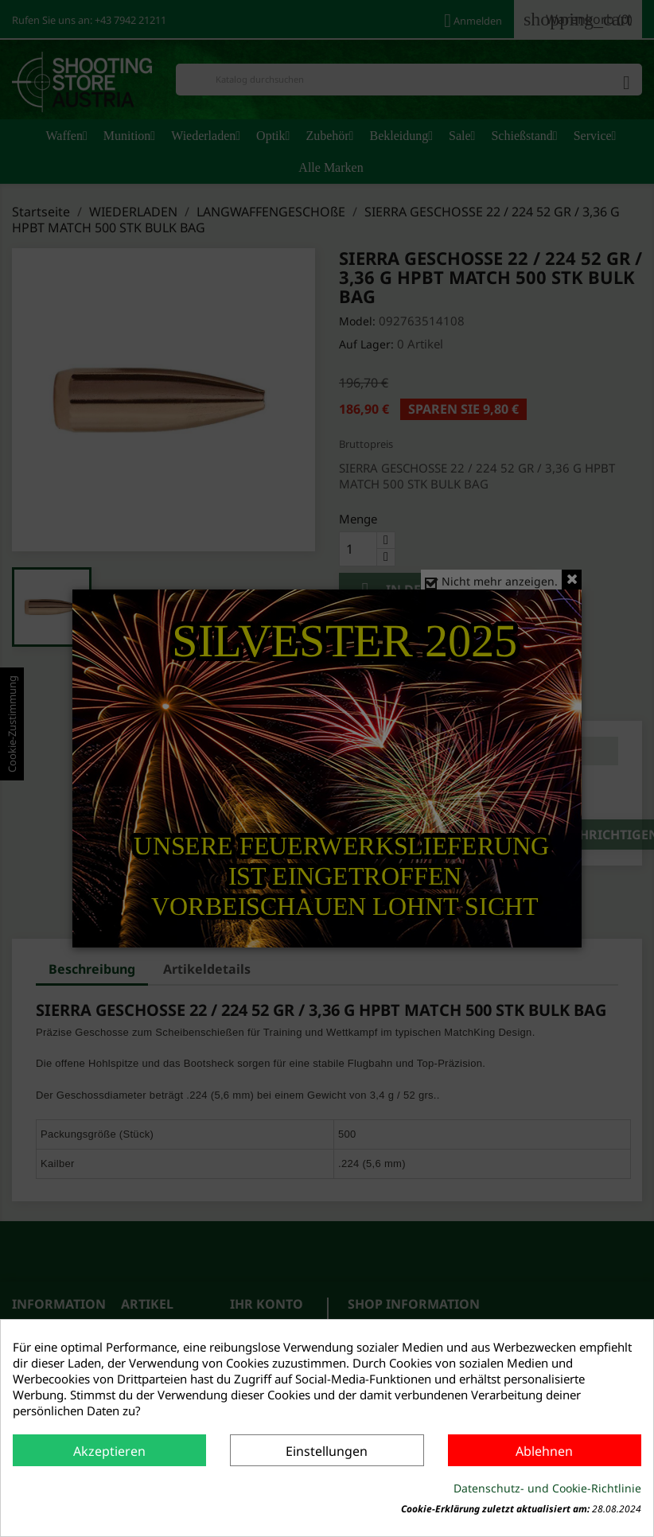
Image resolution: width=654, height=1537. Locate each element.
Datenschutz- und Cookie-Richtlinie (547, 1488)
